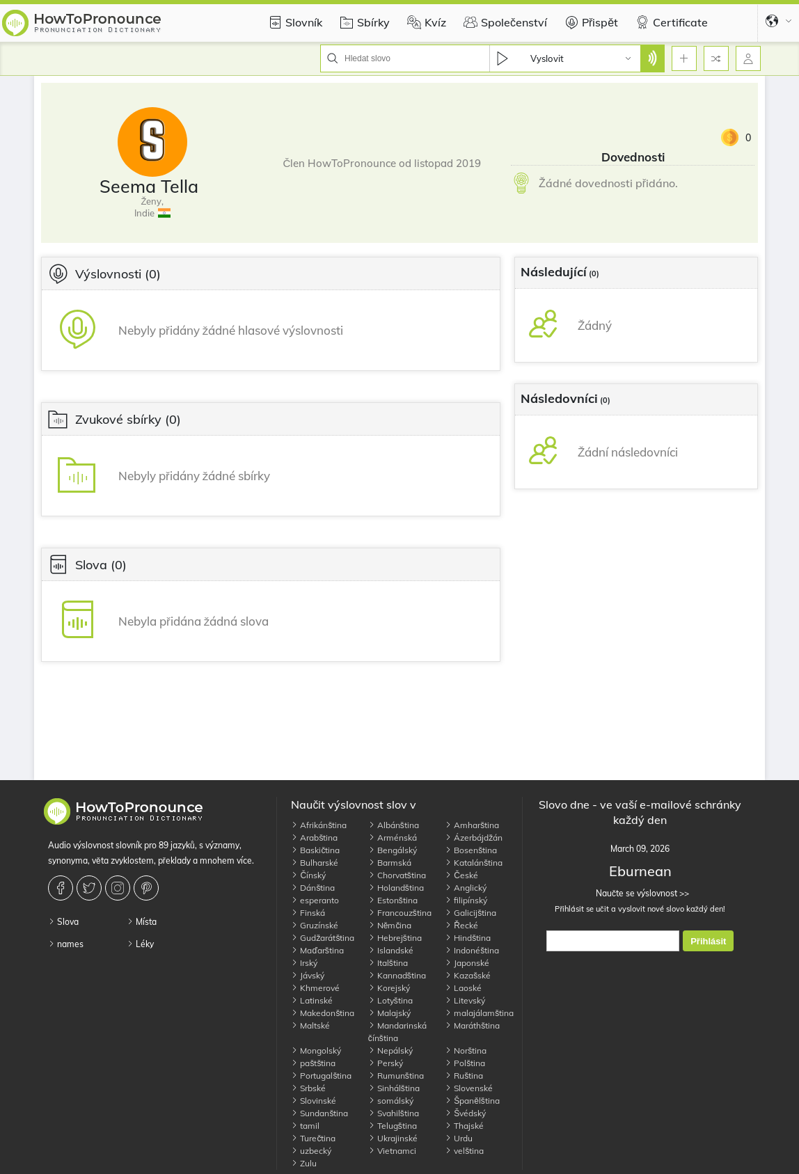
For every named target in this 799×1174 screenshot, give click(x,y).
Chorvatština (397, 875)
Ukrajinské (393, 1138)
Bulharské (314, 862)
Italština (388, 963)
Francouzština (400, 912)
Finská (308, 912)
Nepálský (390, 1050)
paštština (313, 1063)
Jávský (307, 975)
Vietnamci (392, 1150)
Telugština (392, 1125)
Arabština (314, 837)
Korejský (389, 988)
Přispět (589, 22)
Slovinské (313, 1100)
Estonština (393, 900)
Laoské (463, 988)
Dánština (313, 887)
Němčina (390, 925)
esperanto (315, 900)
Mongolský (316, 1050)
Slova (63, 922)
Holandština (396, 887)
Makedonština (322, 1013)
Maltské (310, 1025)
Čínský (308, 875)
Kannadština (397, 975)
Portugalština (321, 1075)
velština (464, 1150)
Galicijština (470, 912)
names (66, 944)
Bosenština (471, 850)
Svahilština (393, 1113)
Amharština (472, 825)
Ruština (464, 1075)
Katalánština (474, 862)
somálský (390, 1100)
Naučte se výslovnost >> (640, 893)
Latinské (312, 1000)
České (461, 875)
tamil (305, 1125)
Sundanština (319, 1113)
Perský (385, 1063)
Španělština (472, 1100)
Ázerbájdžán (474, 837)
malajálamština (479, 1013)
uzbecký (311, 1150)
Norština (465, 1050)
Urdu (459, 1138)
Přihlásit (708, 941)
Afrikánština (319, 825)
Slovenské (469, 1088)
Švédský (465, 1113)
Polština (465, 1063)
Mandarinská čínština (397, 1031)
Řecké (461, 925)
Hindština (468, 938)
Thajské (464, 1125)
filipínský (466, 900)
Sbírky (363, 22)
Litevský (465, 1000)
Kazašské (468, 975)
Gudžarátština (322, 938)
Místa (142, 922)
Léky (140, 944)
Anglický (465, 887)
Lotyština (390, 1000)
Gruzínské (314, 925)
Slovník (293, 22)
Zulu (304, 1163)
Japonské (467, 963)
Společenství (503, 22)
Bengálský (392, 850)
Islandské (390, 950)
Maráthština (472, 1025)
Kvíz (425, 22)
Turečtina (313, 1138)
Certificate (670, 22)
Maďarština (317, 950)
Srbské (308, 1088)
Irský (304, 963)
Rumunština (396, 1075)
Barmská (389, 862)
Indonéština (472, 950)
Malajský (389, 1013)
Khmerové (315, 988)
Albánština (393, 825)
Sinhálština (394, 1088)
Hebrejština (395, 938)
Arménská (392, 837)
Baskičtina (315, 850)
